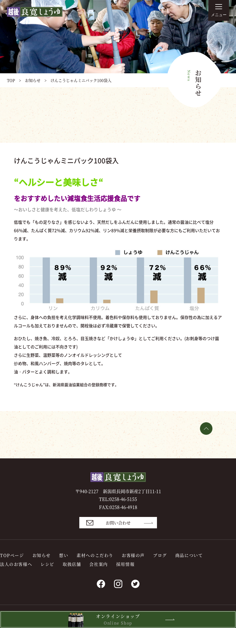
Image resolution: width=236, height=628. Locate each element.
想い (63, 555)
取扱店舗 (72, 564)
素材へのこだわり (95, 555)
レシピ (47, 564)
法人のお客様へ (16, 564)
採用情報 (125, 564)
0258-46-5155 (123, 499)
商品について (189, 555)
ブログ (160, 555)
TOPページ (12, 555)
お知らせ (32, 80)
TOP (11, 80)
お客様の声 (133, 555)
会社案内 (98, 564)
